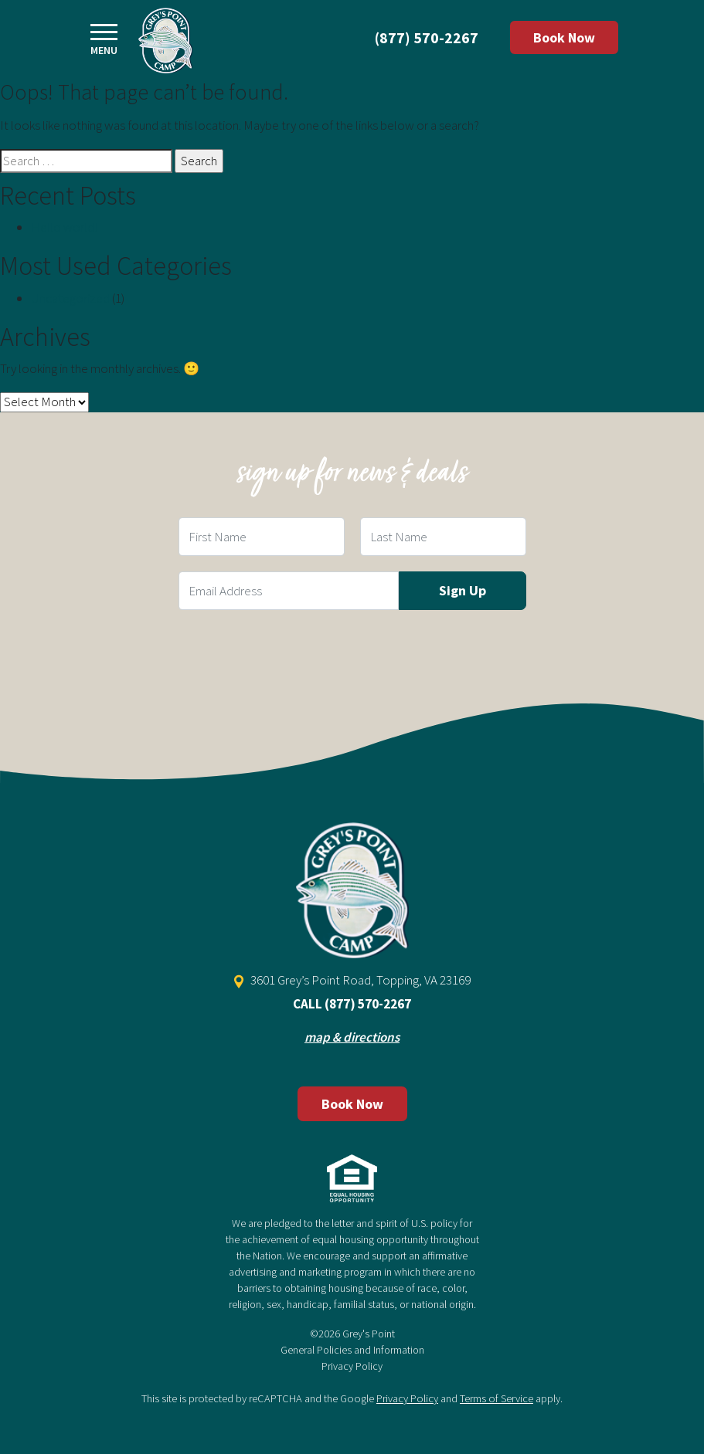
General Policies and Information (352, 1350)
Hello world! (64, 227)
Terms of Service (496, 1398)
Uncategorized (70, 298)
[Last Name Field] (443, 536)
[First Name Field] (262, 536)
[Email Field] (289, 590)
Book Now (564, 37)
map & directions (352, 1037)
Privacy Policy (352, 1366)
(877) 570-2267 (426, 37)
